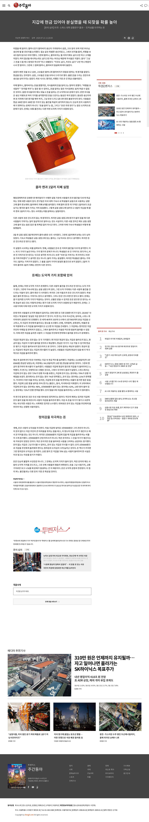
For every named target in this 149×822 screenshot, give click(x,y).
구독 (27, 550)
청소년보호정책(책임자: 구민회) (84, 805)
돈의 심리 (17, 549)
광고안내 (126, 773)
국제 (89, 770)
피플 (89, 777)
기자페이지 (109, 777)
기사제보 (126, 766)
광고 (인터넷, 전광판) (29, 805)
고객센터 (48, 805)
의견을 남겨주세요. (22, 591)
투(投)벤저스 (105, 86)
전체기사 (72, 781)
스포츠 (71, 777)
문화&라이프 (74, 773)
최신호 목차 (109, 770)
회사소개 (18, 805)
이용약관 (56, 805)
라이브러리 (109, 773)
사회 (71, 770)
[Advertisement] (46, 507)
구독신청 (126, 770)
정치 (71, 766)
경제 (89, 766)
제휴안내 (41, 805)
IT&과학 (90, 773)
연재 (107, 766)
